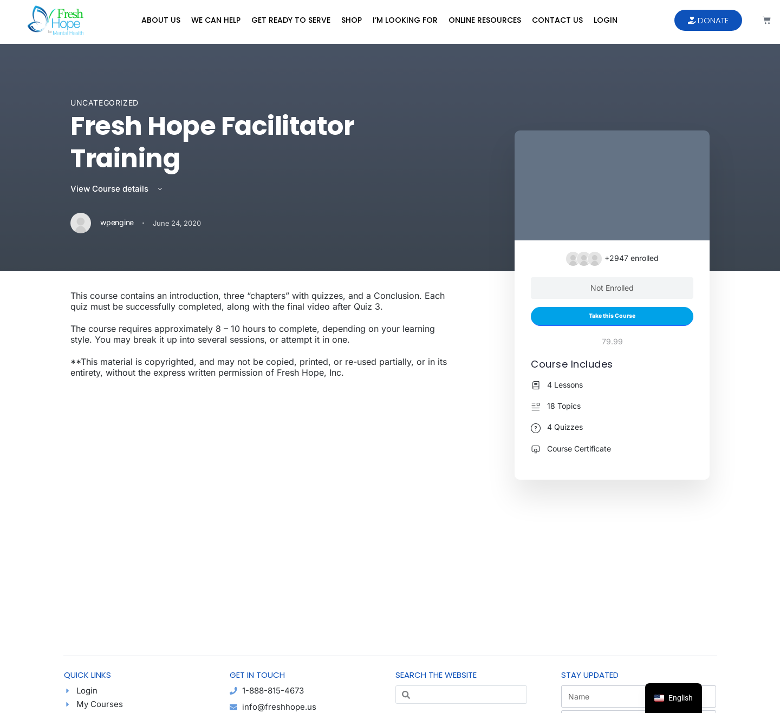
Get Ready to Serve (290, 20)
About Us (160, 20)
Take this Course (612, 315)
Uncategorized (104, 102)
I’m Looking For (405, 20)
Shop (351, 20)
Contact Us (557, 20)
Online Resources (484, 20)
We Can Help (215, 20)
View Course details (117, 189)
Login (606, 20)
